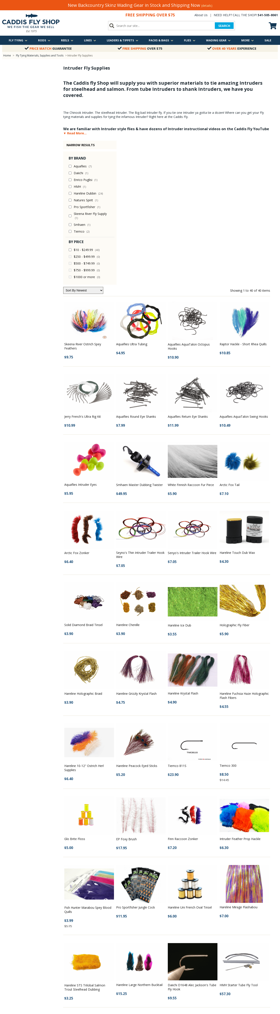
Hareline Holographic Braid (83, 549)
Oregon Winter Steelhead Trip (169, 938)
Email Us (230, 943)
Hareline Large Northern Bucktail (139, 841)
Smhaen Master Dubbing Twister (139, 341)
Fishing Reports (86, 926)
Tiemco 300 (228, 621)
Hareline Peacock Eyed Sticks (136, 622)
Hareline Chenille (128, 481)
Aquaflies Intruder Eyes (80, 341)
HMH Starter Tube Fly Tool (239, 841)
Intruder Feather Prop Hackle (240, 695)
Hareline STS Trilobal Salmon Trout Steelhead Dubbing (84, 843)
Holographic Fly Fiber (234, 481)
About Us (201, 15)
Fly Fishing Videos (87, 943)
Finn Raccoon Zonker (183, 695)
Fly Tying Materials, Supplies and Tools (39, 55)
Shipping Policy (12, 938)
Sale (267, 40)
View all (154, 943)
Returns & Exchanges (16, 943)
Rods (44, 40)
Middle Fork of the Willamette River (172, 932)
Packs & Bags (161, 40)
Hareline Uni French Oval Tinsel (190, 763)
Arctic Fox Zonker (76, 409)
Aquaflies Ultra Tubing (131, 200)
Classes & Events (87, 932)
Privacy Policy (11, 949)
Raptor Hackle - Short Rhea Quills (243, 200)
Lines (90, 40)
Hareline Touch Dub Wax (237, 409)
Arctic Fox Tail (230, 341)
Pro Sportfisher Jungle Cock (135, 763)
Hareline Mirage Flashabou (238, 763)
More (247, 40)
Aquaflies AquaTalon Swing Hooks (244, 272)
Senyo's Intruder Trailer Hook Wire (192, 409)
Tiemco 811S (177, 622)
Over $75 (140, 48)
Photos (80, 938)
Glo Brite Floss (74, 695)
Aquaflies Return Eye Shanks (188, 272)
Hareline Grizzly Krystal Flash (136, 549)
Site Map (8, 955)
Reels (67, 40)
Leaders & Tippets (122, 40)
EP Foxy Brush (126, 695)
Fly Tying (18, 40)
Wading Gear (218, 40)
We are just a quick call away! (244, 951)
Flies (189, 40)
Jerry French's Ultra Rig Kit (82, 272)
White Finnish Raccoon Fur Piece (191, 341)
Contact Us (9, 926)
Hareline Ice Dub (179, 481)
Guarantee (48, 48)
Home (7, 55)
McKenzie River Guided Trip (167, 926)
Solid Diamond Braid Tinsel (83, 481)
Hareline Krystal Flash (183, 549)
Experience (231, 48)
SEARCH (224, 26)
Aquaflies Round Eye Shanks (136, 272)
